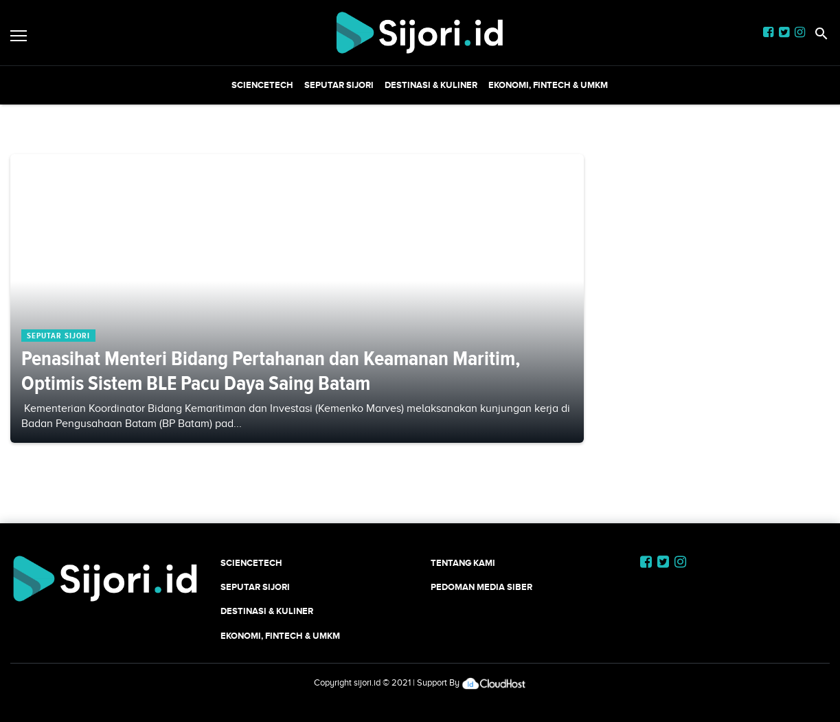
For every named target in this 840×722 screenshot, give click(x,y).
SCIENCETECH (262, 85)
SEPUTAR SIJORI (339, 85)
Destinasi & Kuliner (431, 85)
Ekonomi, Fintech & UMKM (548, 85)
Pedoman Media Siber (481, 587)
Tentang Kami (463, 563)
